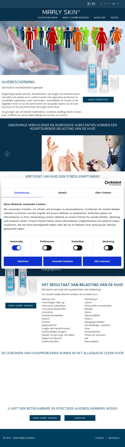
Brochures (114, 437)
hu (118, 3)
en (105, 3)
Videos (115, 17)
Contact (99, 437)
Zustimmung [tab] (21, 192)
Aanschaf (80, 417)
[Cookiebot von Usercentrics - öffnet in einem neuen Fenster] (107, 183)
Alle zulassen (102, 261)
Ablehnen (22, 261)
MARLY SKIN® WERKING (75, 17)
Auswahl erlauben (62, 261)
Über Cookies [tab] (103, 192)
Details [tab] (62, 192)
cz (109, 3)
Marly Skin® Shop (98, 99)
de (101, 3)
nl (113, 3)
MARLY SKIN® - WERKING (21, 305)
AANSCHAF (100, 17)
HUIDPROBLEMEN (47, 17)
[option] (62, 153)
